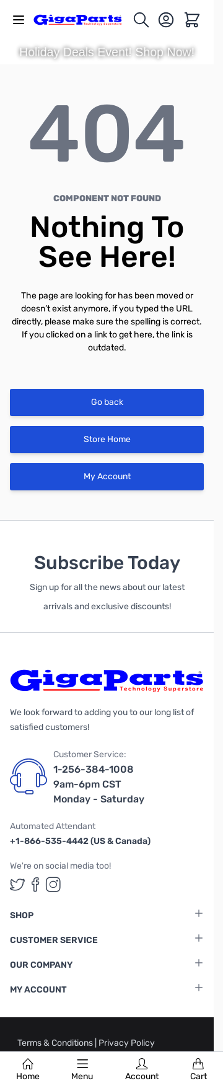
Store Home (107, 439)
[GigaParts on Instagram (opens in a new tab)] (53, 884)
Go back (107, 402)
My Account (107, 476)
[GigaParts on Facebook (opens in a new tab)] (35, 884)
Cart (198, 1070)
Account (142, 1070)
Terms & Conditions (56, 1043)
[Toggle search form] (141, 20)
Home (28, 1070)
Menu (82, 1070)
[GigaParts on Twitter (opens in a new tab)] (17, 884)
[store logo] (82, 19)
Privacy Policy (126, 1043)
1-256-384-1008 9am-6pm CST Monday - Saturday (98, 784)
